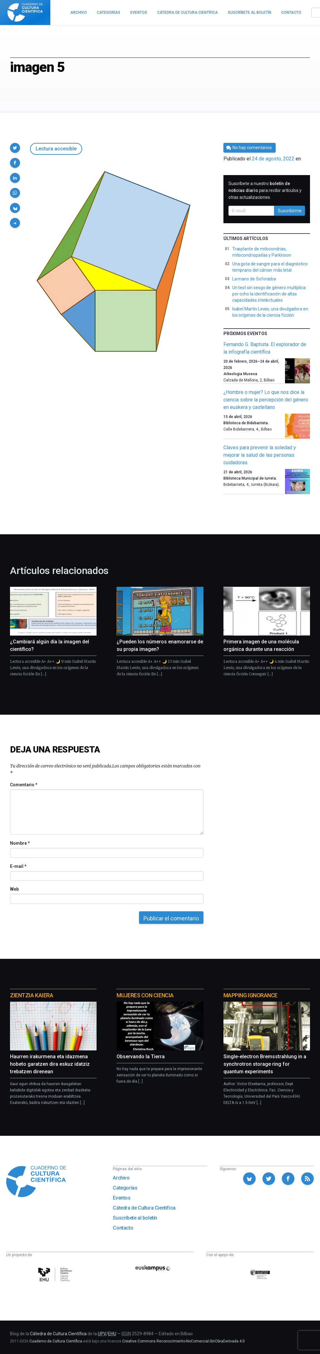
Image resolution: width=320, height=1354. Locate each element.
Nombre (19, 843)
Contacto (123, 1228)
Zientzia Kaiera (31, 995)
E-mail (18, 866)
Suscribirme (290, 210)
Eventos (121, 1198)
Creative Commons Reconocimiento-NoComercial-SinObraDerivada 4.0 (183, 1341)
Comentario (23, 784)
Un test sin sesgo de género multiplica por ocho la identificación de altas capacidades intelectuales (269, 294)
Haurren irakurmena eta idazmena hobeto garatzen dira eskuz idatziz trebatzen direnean (50, 1064)
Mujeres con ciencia (145, 995)
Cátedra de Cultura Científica (144, 1208)
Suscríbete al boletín (135, 1218)
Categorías (125, 1188)
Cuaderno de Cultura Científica (55, 1341)
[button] (15, 148)
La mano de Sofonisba (254, 278)
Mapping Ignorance (250, 995)
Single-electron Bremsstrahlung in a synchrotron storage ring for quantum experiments (264, 1064)
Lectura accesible (56, 149)
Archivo (121, 1178)
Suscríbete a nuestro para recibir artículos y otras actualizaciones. (265, 190)
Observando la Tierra (141, 1057)
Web (14, 889)
